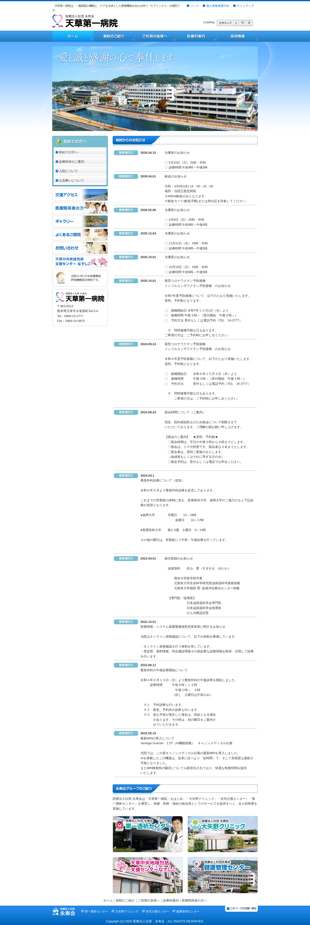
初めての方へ (68, 152)
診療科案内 (171, 900)
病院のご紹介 (125, 900)
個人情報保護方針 (217, 5)
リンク (194, 5)
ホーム (108, 900)
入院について (68, 171)
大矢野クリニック (127, 911)
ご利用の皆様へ (149, 900)
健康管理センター (187, 911)
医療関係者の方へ (194, 900)
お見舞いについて (71, 180)
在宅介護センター (157, 911)
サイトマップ (245, 5)
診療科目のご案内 (71, 161)
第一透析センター (96, 911)
